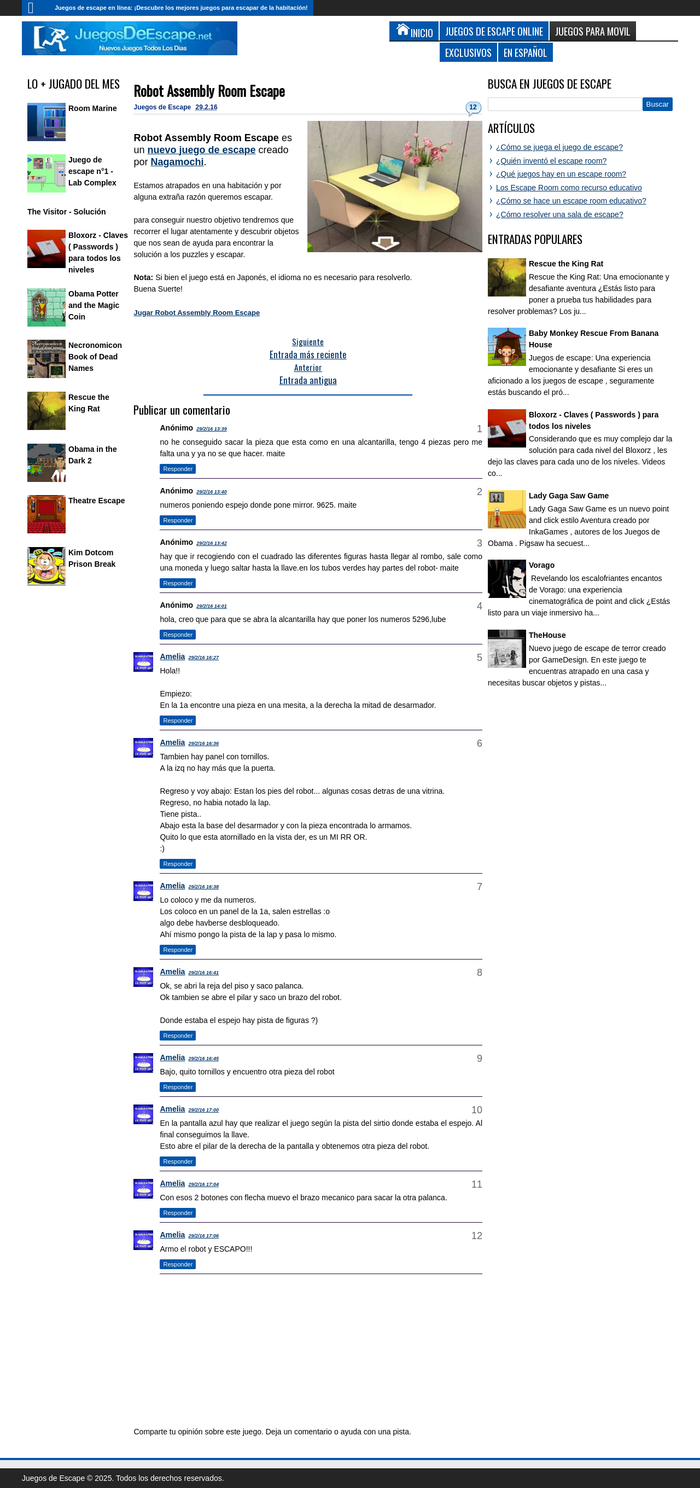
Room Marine (92, 108)
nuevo (202, 149)
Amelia (172, 656)
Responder (177, 469)
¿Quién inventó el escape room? (551, 160)
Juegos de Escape (162, 107)
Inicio (35, 8)
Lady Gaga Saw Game (569, 495)
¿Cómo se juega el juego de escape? (559, 147)
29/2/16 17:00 (203, 1110)
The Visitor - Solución (66, 211)
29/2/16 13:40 (211, 492)
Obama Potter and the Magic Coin (93, 305)
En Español (525, 52)
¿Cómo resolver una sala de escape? (559, 214)
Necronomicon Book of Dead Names (95, 357)
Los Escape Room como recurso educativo (569, 187)
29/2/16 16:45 (203, 1058)
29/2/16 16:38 (203, 887)
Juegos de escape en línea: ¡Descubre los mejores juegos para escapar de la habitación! (181, 7)
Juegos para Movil (593, 31)
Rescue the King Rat (566, 263)
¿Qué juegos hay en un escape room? (561, 174)
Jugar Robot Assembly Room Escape (196, 313)
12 (472, 107)
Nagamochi (177, 161)
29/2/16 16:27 (203, 657)
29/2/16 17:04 (203, 1184)
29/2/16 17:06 (203, 1236)
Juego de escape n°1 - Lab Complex (92, 171)
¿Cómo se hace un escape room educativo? (571, 200)
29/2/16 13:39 (211, 429)
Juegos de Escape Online (494, 31)
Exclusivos (468, 52)
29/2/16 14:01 (211, 606)
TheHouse (547, 635)
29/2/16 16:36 (203, 743)
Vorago (542, 565)
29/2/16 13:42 (211, 543)
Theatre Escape (96, 500)
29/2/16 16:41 (203, 972)
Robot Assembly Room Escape (209, 90)
